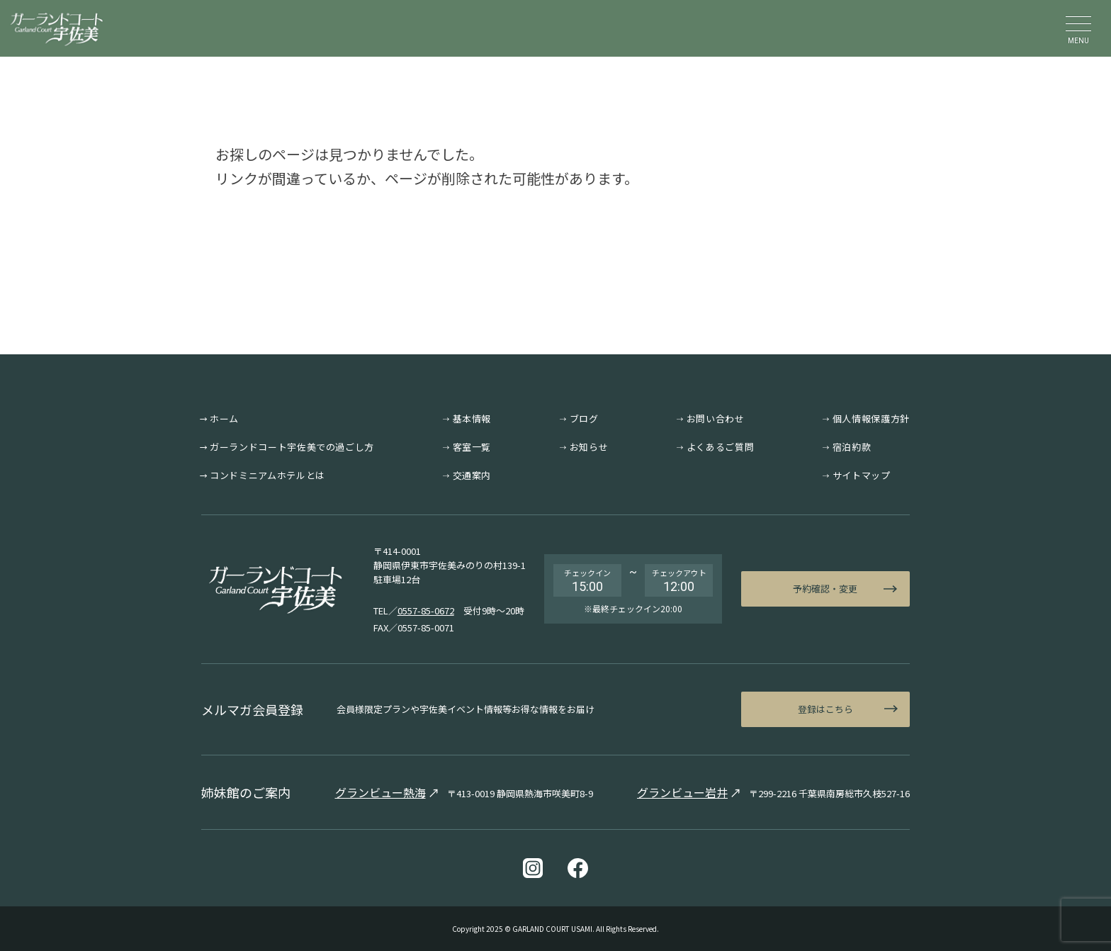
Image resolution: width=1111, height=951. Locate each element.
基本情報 (472, 418)
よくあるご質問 (721, 447)
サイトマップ (862, 475)
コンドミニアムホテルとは (267, 475)
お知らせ (589, 447)
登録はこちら (825, 709)
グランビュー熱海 (380, 792)
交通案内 (472, 475)
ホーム (224, 418)
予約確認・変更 (825, 588)
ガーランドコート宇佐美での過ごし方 (292, 447)
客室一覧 (472, 447)
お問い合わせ (716, 418)
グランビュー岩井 (682, 792)
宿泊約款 (852, 447)
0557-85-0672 (425, 610)
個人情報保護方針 (871, 418)
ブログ (584, 418)
